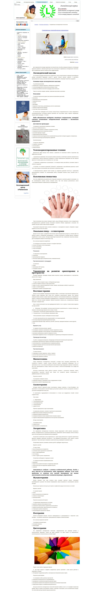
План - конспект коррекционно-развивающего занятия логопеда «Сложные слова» (22, 77)
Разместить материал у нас (22, 85)
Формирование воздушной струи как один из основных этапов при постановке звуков (23, 82)
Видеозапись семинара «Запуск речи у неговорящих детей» (22, 88)
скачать (76, 62)
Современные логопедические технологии (55, 30)
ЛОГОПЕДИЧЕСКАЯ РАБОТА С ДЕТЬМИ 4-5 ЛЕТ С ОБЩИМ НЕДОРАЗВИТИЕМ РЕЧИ (22, 92)
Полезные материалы (44, 24)
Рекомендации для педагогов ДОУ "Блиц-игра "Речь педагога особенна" (23, 95)
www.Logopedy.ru (20, 17)
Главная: (36, 24)
